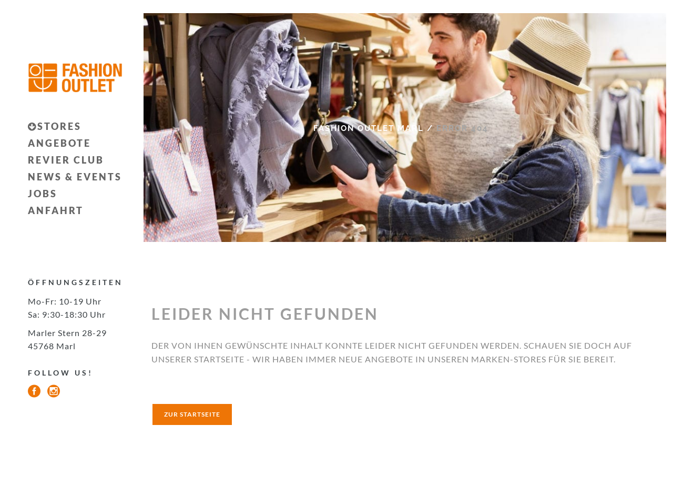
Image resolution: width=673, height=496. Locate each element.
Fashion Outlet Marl (368, 128)
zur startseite (192, 414)
